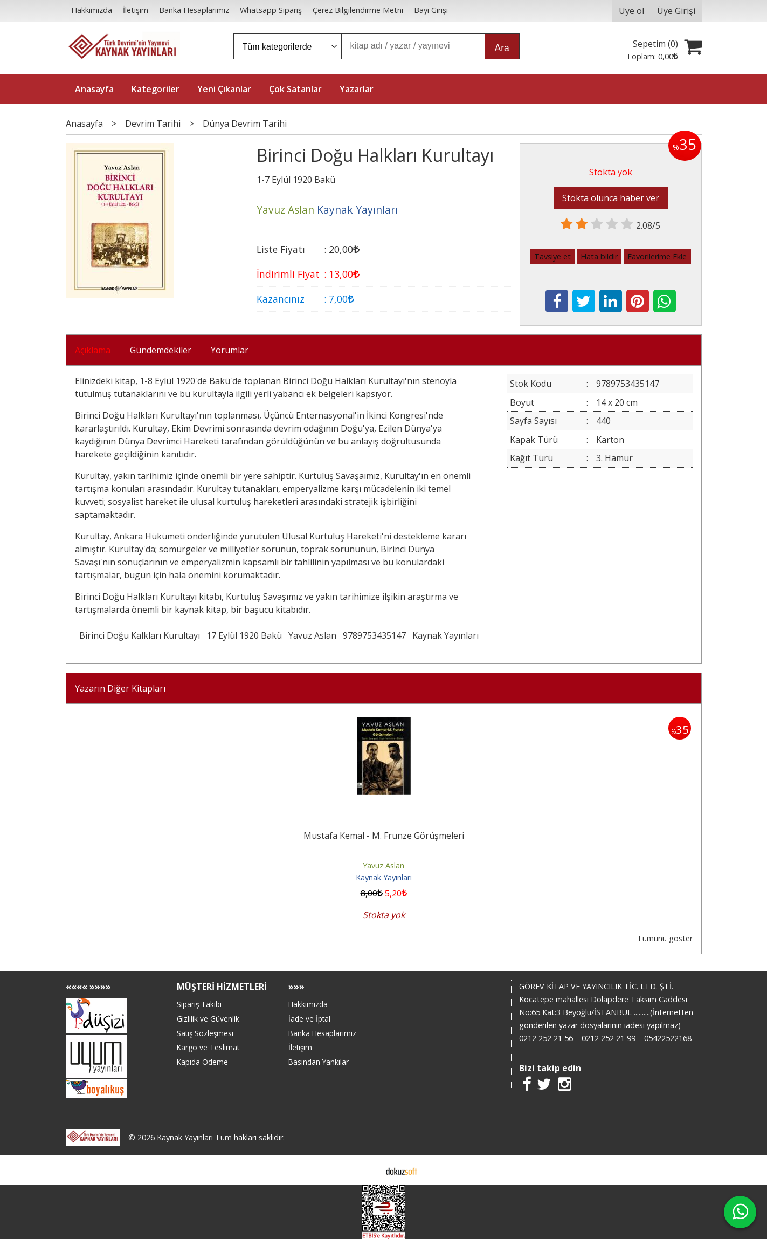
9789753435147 (374, 635)
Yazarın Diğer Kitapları (120, 688)
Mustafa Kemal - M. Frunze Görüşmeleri (383, 835)
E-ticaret (366, 1170)
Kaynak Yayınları (445, 635)
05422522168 (668, 1038)
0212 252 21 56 (546, 1038)
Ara (502, 48)
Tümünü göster (665, 938)
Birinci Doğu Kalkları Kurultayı (139, 635)
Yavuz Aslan (312, 635)
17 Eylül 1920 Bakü (244, 635)
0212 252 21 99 (608, 1038)
